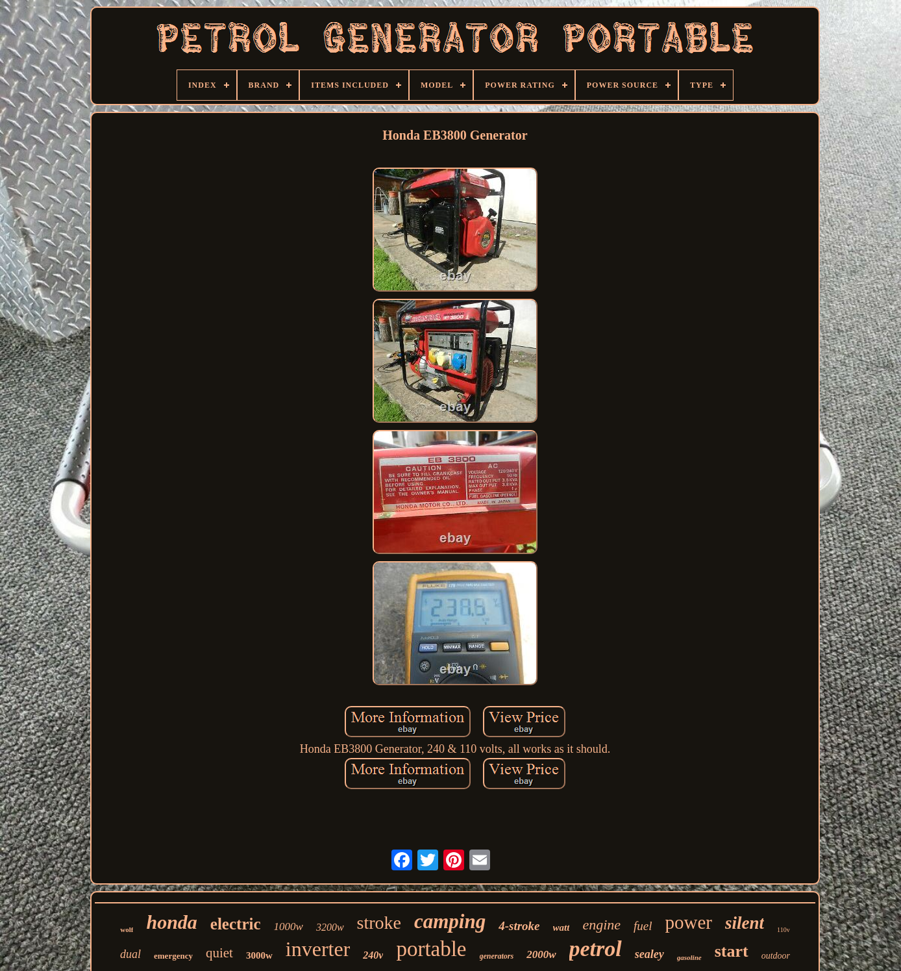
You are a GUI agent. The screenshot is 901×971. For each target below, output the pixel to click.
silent (744, 923)
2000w (541, 954)
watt (561, 927)
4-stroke (519, 926)
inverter (318, 949)
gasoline (689, 957)
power (688, 922)
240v (373, 955)
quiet (219, 953)
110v (783, 929)
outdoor (775, 956)
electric (235, 924)
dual (130, 954)
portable (431, 949)
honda (171, 922)
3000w (259, 955)
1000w (288, 926)
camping (450, 921)
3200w (330, 927)
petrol (595, 949)
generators (497, 956)
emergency (173, 956)
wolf (126, 929)
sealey (649, 954)
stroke (379, 923)
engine (601, 924)
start (731, 951)
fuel (643, 926)
